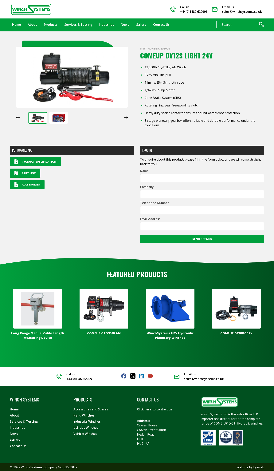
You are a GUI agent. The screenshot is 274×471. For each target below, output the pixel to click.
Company (147, 187)
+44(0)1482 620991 (193, 12)
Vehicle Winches (85, 434)
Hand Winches (83, 415)
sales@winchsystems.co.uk (242, 12)
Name (144, 171)
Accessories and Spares (90, 409)
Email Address (150, 219)
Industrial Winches (87, 421)
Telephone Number (154, 203)
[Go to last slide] (18, 117)
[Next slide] (126, 117)
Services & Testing (24, 421)
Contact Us (18, 446)
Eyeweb (258, 467)
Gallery (15, 440)
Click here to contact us (154, 409)
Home (14, 409)
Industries (17, 427)
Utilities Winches (85, 427)
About (14, 415)
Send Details (202, 239)
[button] (37, 118)
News (14, 434)
